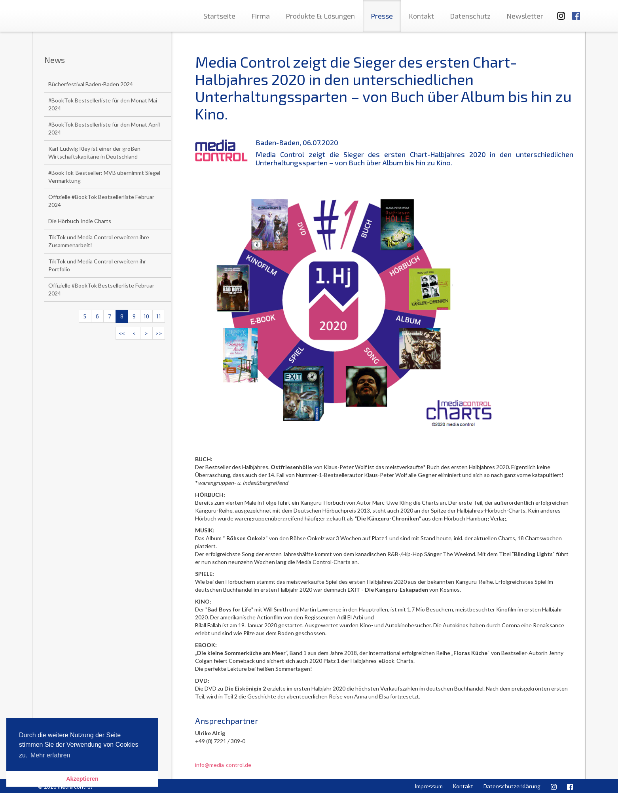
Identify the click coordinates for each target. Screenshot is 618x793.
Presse (382, 15)
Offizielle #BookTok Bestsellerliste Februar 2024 (101, 200)
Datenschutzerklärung (511, 786)
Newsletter (524, 15)
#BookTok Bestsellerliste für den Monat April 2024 (104, 128)
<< (122, 333)
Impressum (429, 786)
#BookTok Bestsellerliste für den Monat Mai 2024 (102, 104)
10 (146, 316)
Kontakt (421, 15)
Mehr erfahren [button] (50, 755)
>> (158, 333)
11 (158, 316)
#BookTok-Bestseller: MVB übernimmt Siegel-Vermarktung (105, 176)
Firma (260, 15)
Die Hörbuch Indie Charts (79, 221)
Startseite (219, 15)
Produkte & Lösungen (320, 15)
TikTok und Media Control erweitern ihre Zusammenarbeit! (98, 241)
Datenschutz (470, 15)
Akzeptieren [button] (82, 779)
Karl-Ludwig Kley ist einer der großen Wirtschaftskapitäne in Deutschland (94, 152)
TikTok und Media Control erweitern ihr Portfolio (97, 265)
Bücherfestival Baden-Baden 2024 (90, 84)
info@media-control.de (223, 764)
